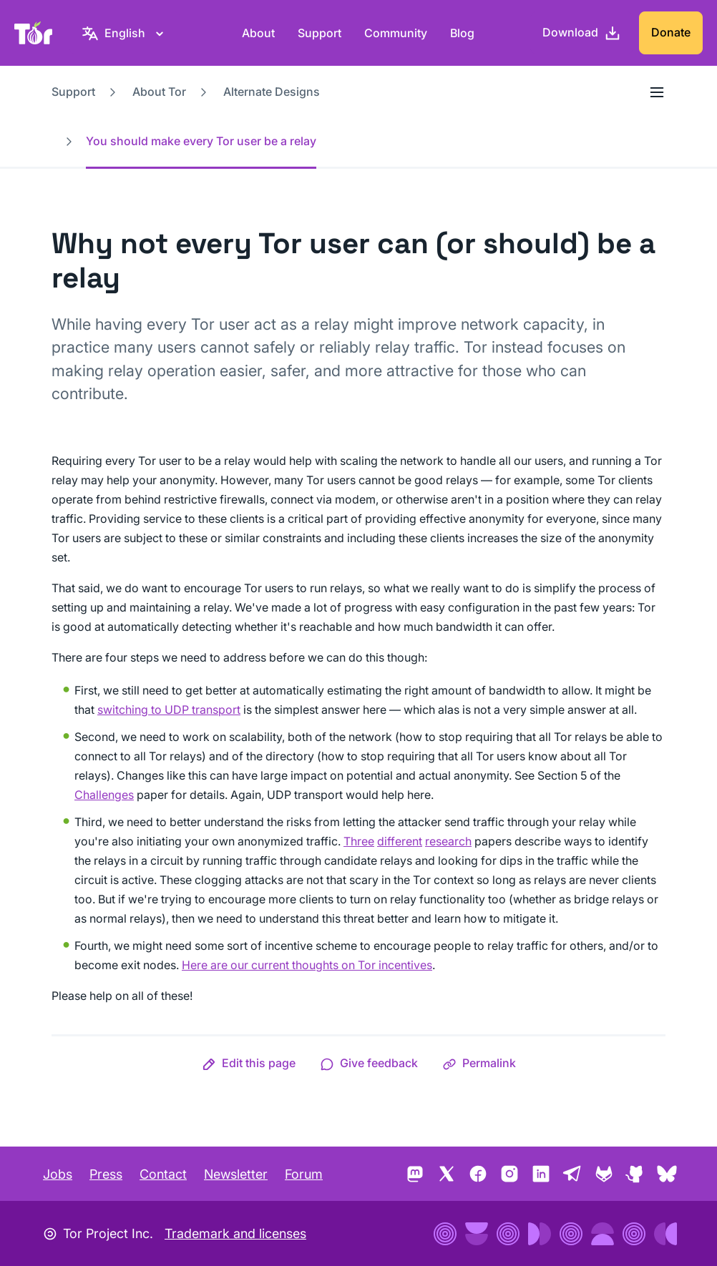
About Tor (159, 91)
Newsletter (236, 1174)
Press (105, 1174)
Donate (671, 32)
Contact (163, 1174)
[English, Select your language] (124, 32)
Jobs (57, 1174)
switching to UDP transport (168, 709)
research (448, 841)
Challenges (104, 794)
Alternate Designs (271, 91)
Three (358, 841)
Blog (462, 33)
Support (319, 33)
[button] (249, 1062)
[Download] (581, 32)
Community (395, 33)
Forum (304, 1174)
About (258, 33)
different (399, 841)
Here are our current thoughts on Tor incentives (307, 965)
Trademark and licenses (235, 1233)
